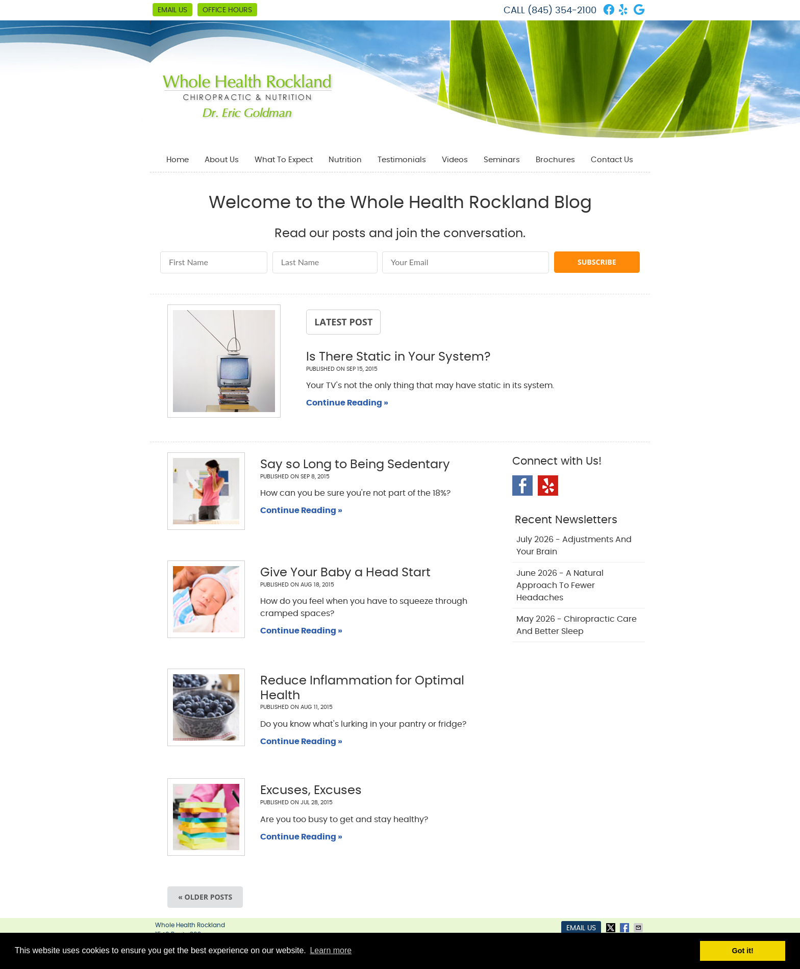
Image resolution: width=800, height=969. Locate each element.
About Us (222, 160)
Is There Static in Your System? (398, 357)
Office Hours (227, 10)
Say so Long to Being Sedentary (355, 464)
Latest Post (343, 322)
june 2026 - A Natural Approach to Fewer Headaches (560, 585)
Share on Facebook (625, 927)
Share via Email (639, 927)
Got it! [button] (743, 951)
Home (177, 160)
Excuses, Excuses (311, 790)
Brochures (555, 160)
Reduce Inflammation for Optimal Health (362, 688)
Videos (455, 160)
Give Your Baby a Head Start (345, 573)
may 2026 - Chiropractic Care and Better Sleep (576, 625)
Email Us (172, 10)
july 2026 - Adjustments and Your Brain (574, 546)
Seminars (502, 160)
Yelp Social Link (548, 485)
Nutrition (345, 160)
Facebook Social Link (522, 485)
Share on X (611, 927)
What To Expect (284, 160)
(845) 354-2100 (562, 10)
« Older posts (205, 897)
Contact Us (612, 160)
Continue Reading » (347, 403)
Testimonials (402, 160)
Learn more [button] (331, 950)
